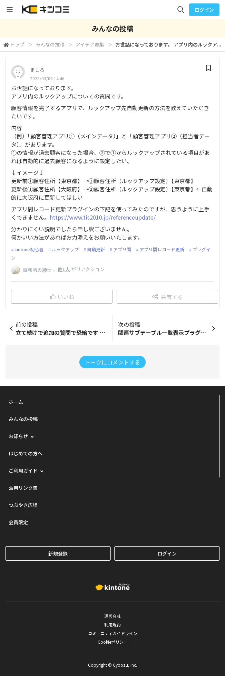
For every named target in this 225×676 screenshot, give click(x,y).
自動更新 (96, 249)
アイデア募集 (90, 44)
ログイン (204, 9)
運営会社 (112, 616)
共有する (167, 297)
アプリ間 (122, 249)
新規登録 (58, 553)
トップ (17, 44)
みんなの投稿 (50, 44)
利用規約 (112, 624)
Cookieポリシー (113, 642)
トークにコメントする (112, 362)
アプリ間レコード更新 (161, 249)
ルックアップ (65, 249)
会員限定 (18, 522)
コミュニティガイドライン (112, 633)
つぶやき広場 (23, 504)
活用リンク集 (23, 487)
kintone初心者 (28, 249)
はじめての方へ (25, 453)
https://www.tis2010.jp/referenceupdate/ (103, 217)
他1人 (64, 269)
